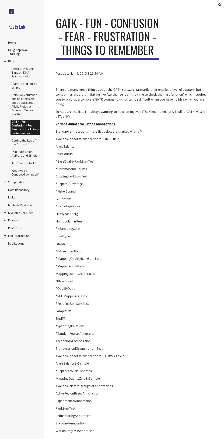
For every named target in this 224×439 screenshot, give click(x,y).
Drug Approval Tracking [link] (17, 52)
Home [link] (12, 42)
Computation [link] (16, 182)
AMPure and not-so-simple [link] (25, 86)
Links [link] (11, 197)
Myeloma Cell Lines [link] (20, 213)
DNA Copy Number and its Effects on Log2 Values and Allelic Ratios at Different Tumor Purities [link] (24, 104)
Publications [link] (16, 243)
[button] (220, 5)
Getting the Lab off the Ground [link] (24, 142)
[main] (107, 38)
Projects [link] (13, 220)
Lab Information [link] (19, 236)
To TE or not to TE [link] (24, 163)
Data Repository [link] (18, 190)
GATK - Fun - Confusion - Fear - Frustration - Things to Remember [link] (25, 127)
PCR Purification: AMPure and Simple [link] (24, 153)
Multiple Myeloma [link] (20, 205)
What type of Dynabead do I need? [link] (25, 172)
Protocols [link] (14, 228)
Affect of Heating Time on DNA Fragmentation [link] (23, 72)
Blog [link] (11, 61)
